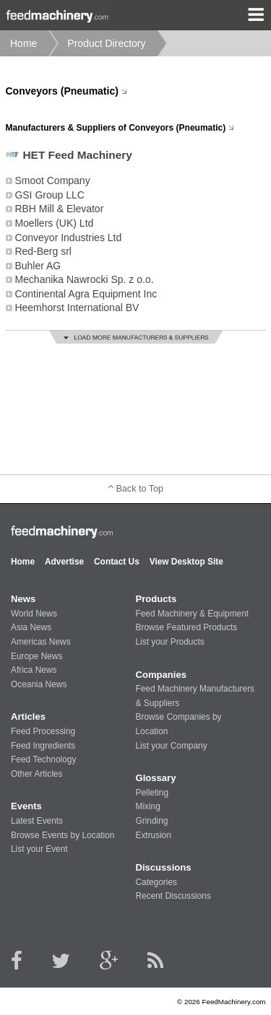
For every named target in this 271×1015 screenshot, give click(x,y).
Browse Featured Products (186, 627)
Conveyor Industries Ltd (67, 237)
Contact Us (116, 562)
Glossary (155, 777)
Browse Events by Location (62, 835)
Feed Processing (43, 731)
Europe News (36, 656)
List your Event (39, 849)
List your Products (169, 642)
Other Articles (36, 774)
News (23, 598)
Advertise (64, 562)
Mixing (147, 806)
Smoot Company (52, 180)
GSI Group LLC (49, 195)
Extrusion (153, 835)
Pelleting (151, 793)
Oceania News (38, 684)
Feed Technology (43, 759)
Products (155, 598)
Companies (160, 674)
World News (34, 614)
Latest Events (37, 821)
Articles (28, 716)
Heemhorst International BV (76, 307)
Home (23, 43)
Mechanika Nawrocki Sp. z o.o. (83, 279)
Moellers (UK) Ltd (53, 223)
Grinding (151, 821)
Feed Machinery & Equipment (192, 614)
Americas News (41, 642)
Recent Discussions (172, 896)
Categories (156, 882)
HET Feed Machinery (77, 155)
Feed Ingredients (43, 746)
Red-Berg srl (43, 251)
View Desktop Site (186, 562)
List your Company (171, 746)
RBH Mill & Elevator (58, 208)
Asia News (31, 627)
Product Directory (106, 43)
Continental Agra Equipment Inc (85, 294)
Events (26, 806)
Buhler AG (37, 265)
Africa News (33, 670)
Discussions (163, 867)
